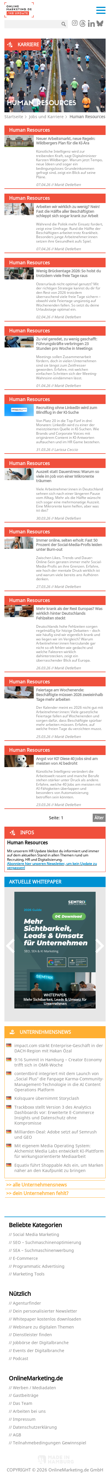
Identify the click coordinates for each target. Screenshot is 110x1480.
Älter (99, 817)
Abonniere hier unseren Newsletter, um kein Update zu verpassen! (52, 865)
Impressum (24, 1419)
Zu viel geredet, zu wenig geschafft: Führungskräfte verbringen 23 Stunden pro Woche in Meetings (66, 343)
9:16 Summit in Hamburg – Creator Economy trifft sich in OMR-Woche (58, 1062)
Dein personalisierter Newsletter (45, 1311)
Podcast (20, 1358)
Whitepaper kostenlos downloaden (47, 1319)
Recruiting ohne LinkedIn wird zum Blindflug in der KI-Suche (66, 410)
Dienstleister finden (32, 1334)
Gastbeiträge (25, 1395)
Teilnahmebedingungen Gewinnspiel (49, 1443)
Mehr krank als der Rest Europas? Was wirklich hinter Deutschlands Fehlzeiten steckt (69, 613)
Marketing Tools (29, 1274)
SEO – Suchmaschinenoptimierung (47, 1242)
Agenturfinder (27, 1303)
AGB (17, 1435)
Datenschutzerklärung (35, 1427)
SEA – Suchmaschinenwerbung (43, 1250)
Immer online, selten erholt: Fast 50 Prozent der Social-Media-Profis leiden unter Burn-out (69, 545)
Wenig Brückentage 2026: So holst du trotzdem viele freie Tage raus (68, 273)
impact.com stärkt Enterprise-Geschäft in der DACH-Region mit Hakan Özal (58, 1048)
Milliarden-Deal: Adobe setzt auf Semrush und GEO (55, 1134)
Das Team (22, 1403)
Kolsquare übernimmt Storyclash (46, 1098)
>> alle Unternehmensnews (36, 1184)
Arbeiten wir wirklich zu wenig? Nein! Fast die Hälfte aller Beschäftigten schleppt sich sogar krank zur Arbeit (68, 211)
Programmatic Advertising (39, 1266)
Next (97, 946)
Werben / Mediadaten (34, 1387)
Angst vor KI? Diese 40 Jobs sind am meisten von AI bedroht (67, 761)
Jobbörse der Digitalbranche (41, 1342)
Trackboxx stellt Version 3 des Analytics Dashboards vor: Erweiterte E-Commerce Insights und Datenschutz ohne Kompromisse (54, 1115)
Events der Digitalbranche (38, 1350)
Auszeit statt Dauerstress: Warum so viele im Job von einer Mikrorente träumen (67, 476)
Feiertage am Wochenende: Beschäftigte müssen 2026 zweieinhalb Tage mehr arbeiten (69, 694)
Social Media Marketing (36, 1234)
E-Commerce (25, 1258)
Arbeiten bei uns (29, 1411)
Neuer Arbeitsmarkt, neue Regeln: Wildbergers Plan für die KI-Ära (65, 141)
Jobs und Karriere (46, 116)
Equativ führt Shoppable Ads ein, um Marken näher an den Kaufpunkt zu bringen (58, 1168)
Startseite (13, 116)
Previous (13, 946)
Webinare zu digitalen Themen (43, 1327)
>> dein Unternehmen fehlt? (37, 1193)
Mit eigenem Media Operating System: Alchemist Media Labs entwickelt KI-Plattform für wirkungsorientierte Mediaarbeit (59, 1151)
